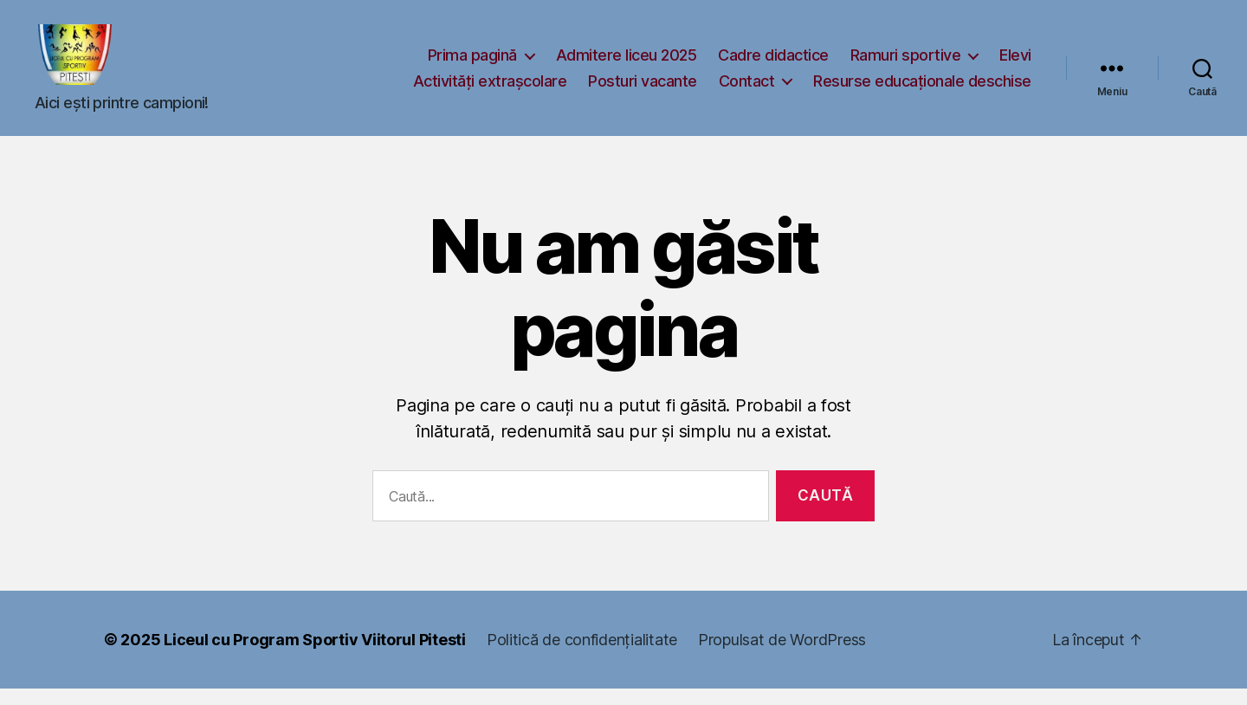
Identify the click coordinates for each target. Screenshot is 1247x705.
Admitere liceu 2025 (626, 63)
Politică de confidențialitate (582, 656)
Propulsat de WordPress (782, 656)
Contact (747, 89)
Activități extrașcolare (490, 89)
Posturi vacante (642, 89)
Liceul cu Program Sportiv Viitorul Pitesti (315, 656)
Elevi (1015, 63)
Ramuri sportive (905, 63)
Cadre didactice (773, 63)
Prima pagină (472, 63)
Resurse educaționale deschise (922, 89)
